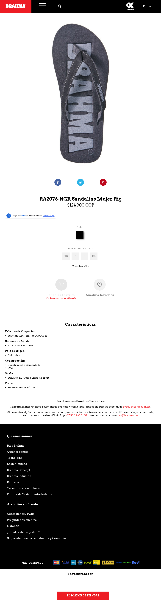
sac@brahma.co (127, 415)
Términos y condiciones (24, 488)
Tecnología (14, 457)
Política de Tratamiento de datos (29, 494)
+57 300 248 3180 (76, 415)
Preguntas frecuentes (136, 406)
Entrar (147, 6)
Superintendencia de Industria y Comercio (36, 538)
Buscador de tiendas (83, 595)
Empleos (13, 482)
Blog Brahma (16, 445)
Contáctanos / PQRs (20, 513)
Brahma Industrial (19, 476)
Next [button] (155, 94)
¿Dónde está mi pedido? (23, 532)
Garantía (13, 525)
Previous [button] (8, 94)
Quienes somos (17, 451)
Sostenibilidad (17, 463)
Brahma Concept (18, 470)
